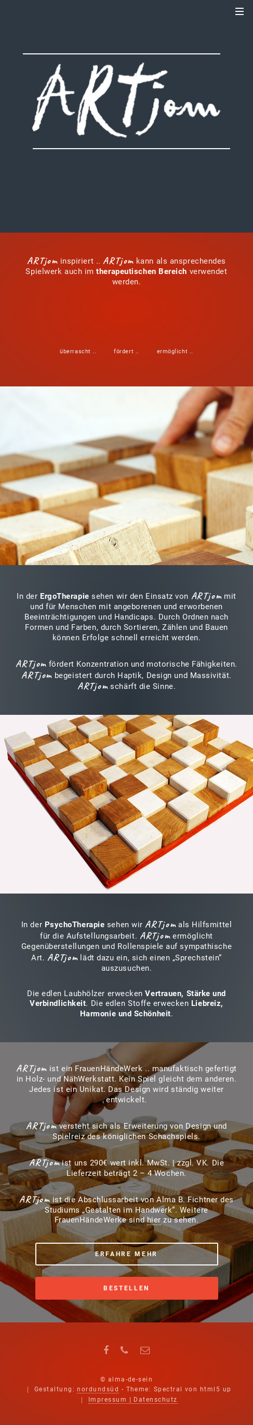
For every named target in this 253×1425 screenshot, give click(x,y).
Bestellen (126, 1288)
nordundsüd (98, 1389)
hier (154, 1220)
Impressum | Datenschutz (133, 1399)
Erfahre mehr (126, 1254)
